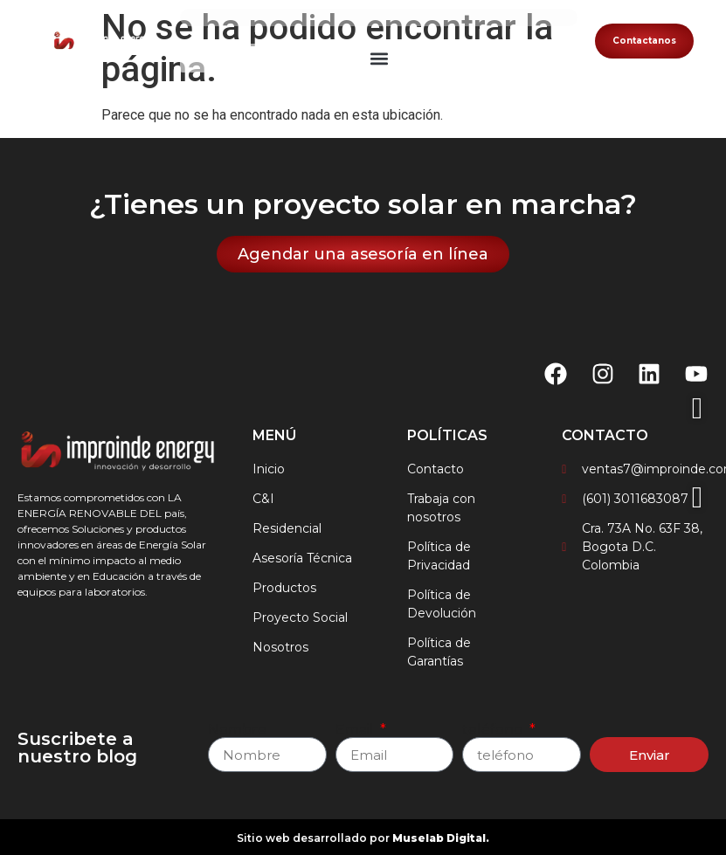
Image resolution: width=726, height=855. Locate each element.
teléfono (494, 730)
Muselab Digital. (440, 838)
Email (356, 730)
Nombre (237, 730)
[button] (378, 58)
